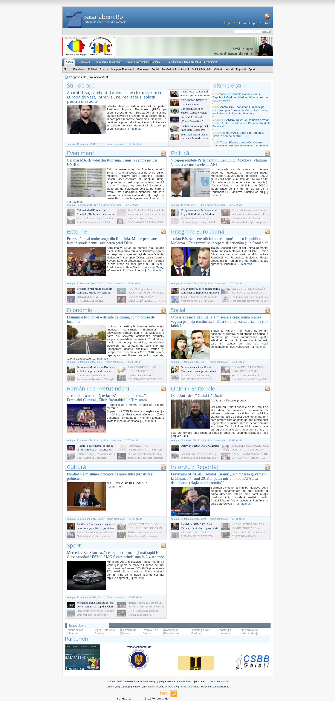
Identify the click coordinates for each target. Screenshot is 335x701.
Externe (104, 69)
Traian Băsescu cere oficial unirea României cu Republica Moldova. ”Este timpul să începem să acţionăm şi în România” (241, 146)
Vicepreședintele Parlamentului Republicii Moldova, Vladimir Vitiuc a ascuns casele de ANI (241, 97)
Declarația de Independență (250, 631)
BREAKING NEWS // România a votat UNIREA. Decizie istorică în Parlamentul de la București (242, 123)
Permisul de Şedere (128, 631)
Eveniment (79, 69)
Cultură (218, 69)
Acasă (69, 62)
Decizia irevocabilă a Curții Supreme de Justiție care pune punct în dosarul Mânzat (249, 222)
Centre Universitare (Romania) (144, 62)
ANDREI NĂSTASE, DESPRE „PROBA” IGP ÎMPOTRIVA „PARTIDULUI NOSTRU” (250, 457)
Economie (143, 69)
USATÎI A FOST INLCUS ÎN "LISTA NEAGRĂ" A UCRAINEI (249, 536)
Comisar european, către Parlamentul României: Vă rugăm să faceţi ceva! (96, 379)
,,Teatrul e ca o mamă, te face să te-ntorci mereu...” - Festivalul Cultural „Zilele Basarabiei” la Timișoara (107, 398)
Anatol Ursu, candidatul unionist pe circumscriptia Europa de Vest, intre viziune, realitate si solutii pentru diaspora (114, 97)
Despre (253, 23)
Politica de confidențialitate (215, 686)
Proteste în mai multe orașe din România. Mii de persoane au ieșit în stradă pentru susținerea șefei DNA (114, 241)
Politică (92, 69)
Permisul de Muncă (150, 631)
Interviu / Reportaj (236, 69)
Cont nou (240, 23)
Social (155, 69)
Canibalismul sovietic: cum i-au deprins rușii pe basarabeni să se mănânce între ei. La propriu (199, 457)
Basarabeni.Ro (103, 16)
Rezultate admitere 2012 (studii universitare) (192, 62)
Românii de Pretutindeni (175, 69)
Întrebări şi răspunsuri (108, 62)
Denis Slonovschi (219, 681)
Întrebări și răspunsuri (144, 686)
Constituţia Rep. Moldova (201, 631)
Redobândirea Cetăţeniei (75, 631)
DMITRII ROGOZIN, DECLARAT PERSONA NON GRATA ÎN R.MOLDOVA (145, 222)
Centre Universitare (167, 686)
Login (228, 23)
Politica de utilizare (189, 686)
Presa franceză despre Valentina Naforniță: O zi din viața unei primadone (95, 536)
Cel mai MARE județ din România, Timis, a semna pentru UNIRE (238, 134)
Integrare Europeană (122, 69)
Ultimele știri (112, 686)
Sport (252, 69)
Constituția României (224, 631)
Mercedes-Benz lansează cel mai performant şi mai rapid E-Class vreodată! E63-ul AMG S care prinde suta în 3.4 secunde (115, 554)
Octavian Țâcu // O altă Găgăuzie (197, 396)
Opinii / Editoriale (201, 69)
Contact (265, 23)
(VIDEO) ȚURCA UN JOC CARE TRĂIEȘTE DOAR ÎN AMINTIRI (145, 528)
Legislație (125, 686)
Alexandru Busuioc (182, 681)
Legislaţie (85, 62)
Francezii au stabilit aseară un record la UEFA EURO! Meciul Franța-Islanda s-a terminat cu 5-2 (147, 606)
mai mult (135, 128)
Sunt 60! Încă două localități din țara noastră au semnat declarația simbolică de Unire (146, 214)
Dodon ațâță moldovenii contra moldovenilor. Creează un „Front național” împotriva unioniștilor (250, 214)
